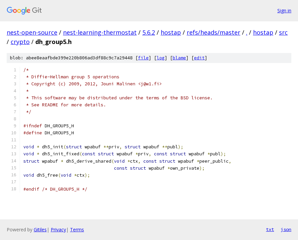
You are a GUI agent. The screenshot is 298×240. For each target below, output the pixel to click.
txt (270, 229)
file (143, 58)
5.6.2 (148, 32)
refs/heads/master (213, 32)
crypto (20, 42)
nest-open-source (32, 32)
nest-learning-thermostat (100, 32)
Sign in (284, 10)
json (286, 229)
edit (199, 58)
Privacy (58, 229)
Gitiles (40, 229)
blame (179, 58)
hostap (171, 32)
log (161, 58)
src (283, 32)
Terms (77, 229)
